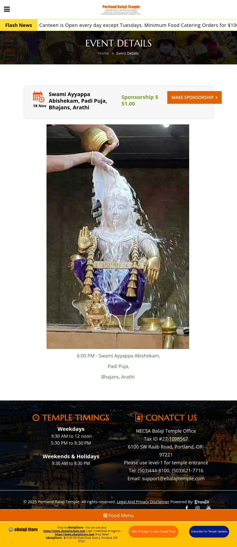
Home (103, 53)
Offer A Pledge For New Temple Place (153, 531)
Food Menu (118, 515)
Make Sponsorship (194, 97)
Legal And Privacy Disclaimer (143, 501)
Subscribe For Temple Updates (209, 531)
